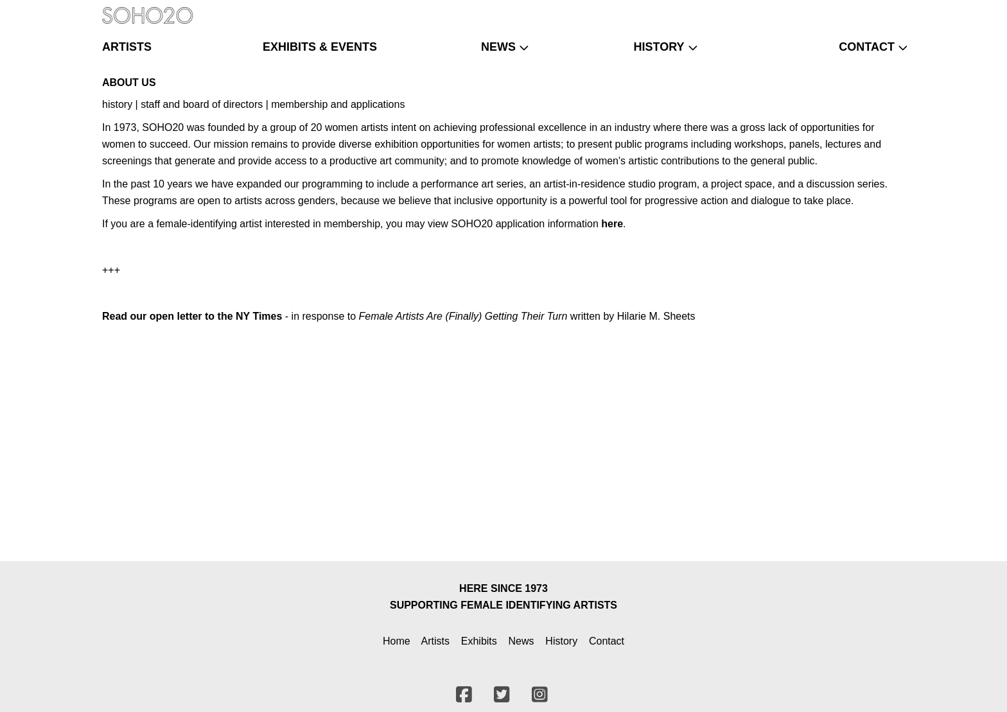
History (561, 641)
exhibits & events (320, 46)
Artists (435, 641)
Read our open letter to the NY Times (192, 316)
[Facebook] (862, 9)
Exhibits (479, 641)
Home (396, 641)
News (521, 641)
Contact (606, 641)
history (658, 46)
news (498, 46)
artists (127, 46)
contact (867, 46)
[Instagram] (895, 9)
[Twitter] (879, 9)
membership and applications (338, 104)
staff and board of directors (202, 104)
